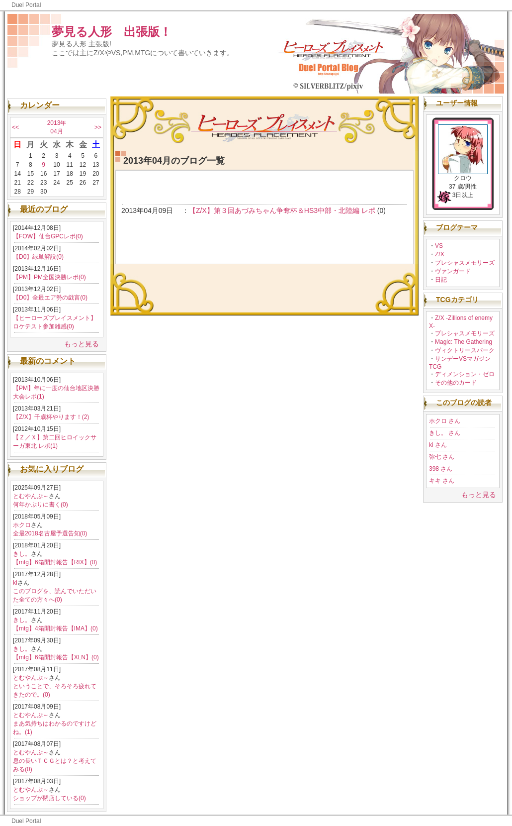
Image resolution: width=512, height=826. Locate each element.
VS (439, 245)
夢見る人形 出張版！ (111, 31)
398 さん (440, 468)
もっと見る (81, 344)
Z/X (439, 254)
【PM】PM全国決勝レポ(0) (49, 277)
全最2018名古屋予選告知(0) (50, 533)
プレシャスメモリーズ (465, 262)
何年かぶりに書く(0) (40, 504)
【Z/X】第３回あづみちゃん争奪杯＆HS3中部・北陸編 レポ (282, 210)
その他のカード (456, 382)
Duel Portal (26, 4)
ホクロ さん (444, 420)
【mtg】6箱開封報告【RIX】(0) (55, 562)
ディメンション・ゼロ (465, 374)
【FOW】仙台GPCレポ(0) (48, 236)
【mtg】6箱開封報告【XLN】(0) (56, 657)
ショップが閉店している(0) (49, 798)
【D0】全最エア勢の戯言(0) (50, 297)
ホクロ (22, 524)
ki (15, 582)
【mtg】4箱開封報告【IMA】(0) (55, 628)
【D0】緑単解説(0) (38, 256)
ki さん (438, 444)
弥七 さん (441, 456)
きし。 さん (444, 432)
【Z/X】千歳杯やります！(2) (51, 416)
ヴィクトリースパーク (465, 350)
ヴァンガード (453, 271)
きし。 (22, 553)
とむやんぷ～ (31, 496)
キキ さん (441, 480)
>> (97, 127)
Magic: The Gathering (463, 341)
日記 (441, 279)
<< (15, 127)
